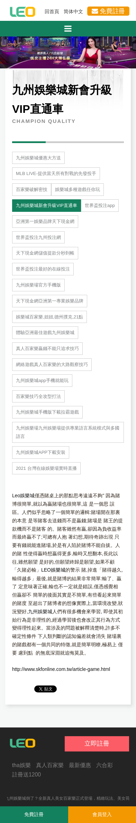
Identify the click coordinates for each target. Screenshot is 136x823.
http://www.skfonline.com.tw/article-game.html (61, 669)
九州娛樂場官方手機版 (38, 285)
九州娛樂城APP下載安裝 (40, 452)
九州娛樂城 (40, 611)
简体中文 (73, 11)
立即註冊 (96, 743)
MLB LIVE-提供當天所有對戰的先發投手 (56, 173)
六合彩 (104, 765)
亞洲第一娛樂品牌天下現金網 (45, 221)
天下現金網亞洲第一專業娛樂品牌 (49, 301)
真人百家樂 (50, 765)
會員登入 (102, 814)
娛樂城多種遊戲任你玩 (77, 189)
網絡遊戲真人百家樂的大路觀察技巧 (52, 364)
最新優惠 (80, 765)
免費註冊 (108, 11)
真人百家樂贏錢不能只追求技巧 (47, 348)
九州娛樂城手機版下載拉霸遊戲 (47, 412)
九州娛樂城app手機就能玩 (42, 380)
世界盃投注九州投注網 (38, 237)
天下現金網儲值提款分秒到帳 (45, 253)
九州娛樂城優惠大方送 (38, 157)
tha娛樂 (21, 765)
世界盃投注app (100, 205)
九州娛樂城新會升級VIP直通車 (46, 205)
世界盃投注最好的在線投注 (43, 269)
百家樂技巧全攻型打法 (38, 396)
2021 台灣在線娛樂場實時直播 (46, 468)
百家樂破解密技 (31, 189)
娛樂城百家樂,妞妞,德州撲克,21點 (49, 316)
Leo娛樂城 (23, 495)
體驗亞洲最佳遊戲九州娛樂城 (45, 332)
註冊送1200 (26, 775)
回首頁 (52, 11)
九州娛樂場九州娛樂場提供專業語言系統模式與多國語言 (67, 432)
